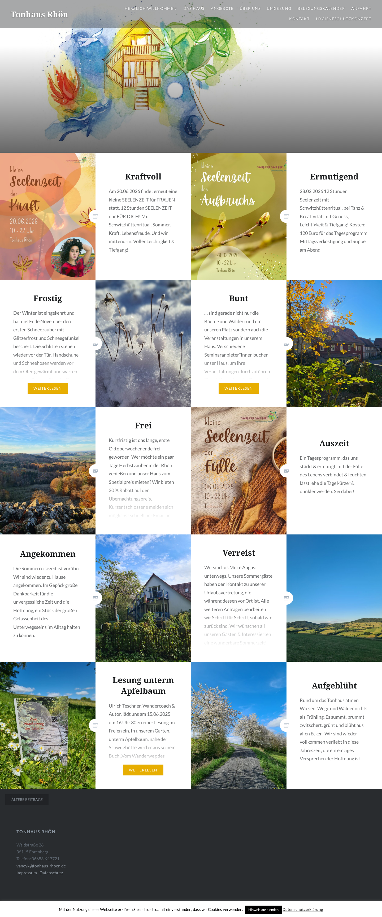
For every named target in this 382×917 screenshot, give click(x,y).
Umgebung (279, 8)
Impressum (26, 872)
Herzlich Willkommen (151, 8)
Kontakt (299, 18)
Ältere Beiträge (27, 799)
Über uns (250, 8)
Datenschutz (51, 872)
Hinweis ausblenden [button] (263, 909)
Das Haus (194, 8)
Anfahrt (361, 8)
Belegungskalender (321, 8)
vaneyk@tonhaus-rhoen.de (41, 865)
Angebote (222, 8)
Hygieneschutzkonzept (343, 18)
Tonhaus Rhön (39, 14)
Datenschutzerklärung (303, 909)
